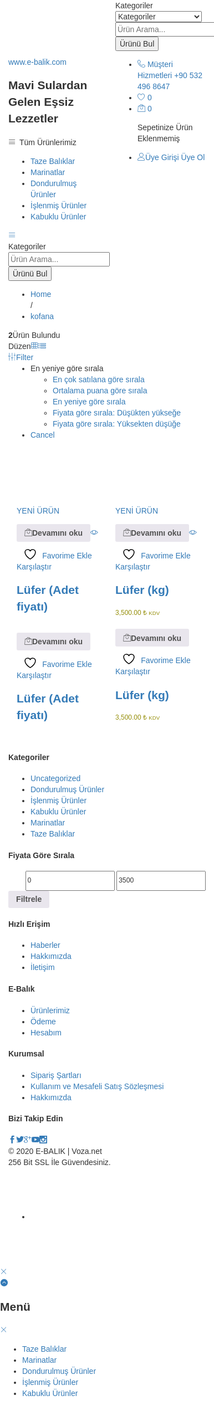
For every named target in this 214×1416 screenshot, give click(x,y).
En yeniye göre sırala (89, 401)
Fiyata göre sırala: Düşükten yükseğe (117, 412)
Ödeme (43, 1021)
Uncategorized (55, 778)
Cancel (42, 434)
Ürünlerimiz (50, 1010)
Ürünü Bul (137, 43)
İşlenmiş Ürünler (58, 205)
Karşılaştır (34, 566)
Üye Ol (193, 157)
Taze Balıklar (52, 161)
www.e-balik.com (37, 62)
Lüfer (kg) (142, 589)
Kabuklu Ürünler (58, 216)
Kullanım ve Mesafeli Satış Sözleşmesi (97, 1086)
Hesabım (46, 1032)
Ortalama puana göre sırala (100, 390)
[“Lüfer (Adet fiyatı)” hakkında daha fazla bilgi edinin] (53, 533)
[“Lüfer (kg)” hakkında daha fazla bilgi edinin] (152, 533)
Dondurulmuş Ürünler (67, 789)
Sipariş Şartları (55, 1075)
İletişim (42, 967)
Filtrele (29, 899)
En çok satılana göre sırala (99, 379)
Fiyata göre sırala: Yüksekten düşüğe (117, 423)
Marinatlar (47, 172)
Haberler (45, 945)
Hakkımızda (51, 956)
